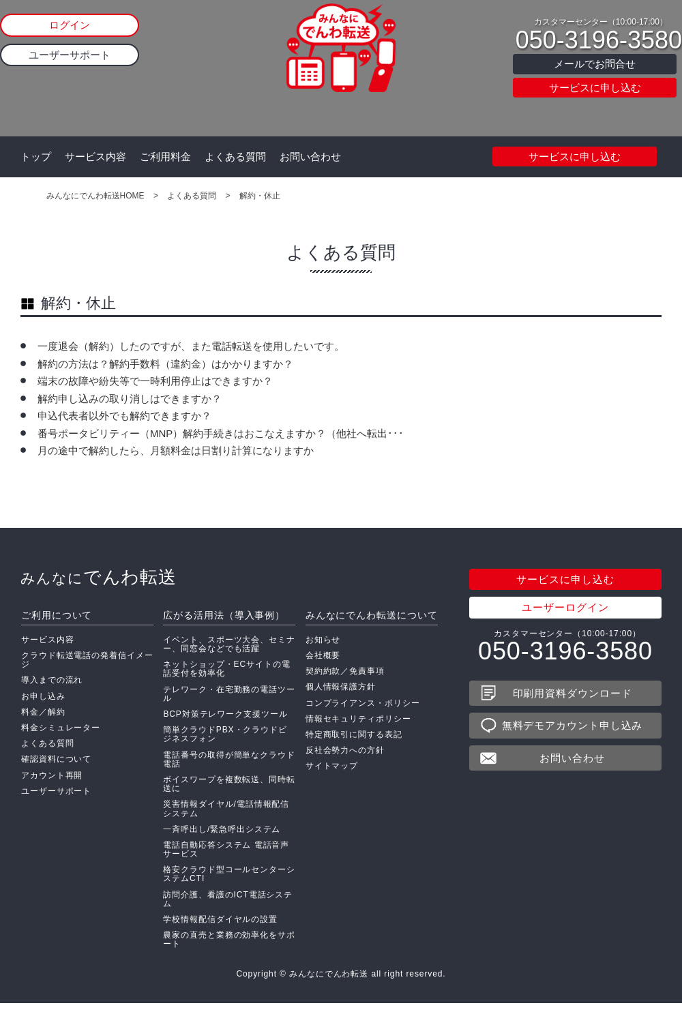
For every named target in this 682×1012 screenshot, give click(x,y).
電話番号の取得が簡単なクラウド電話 (229, 767)
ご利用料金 (165, 156)
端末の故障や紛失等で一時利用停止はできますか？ (155, 381)
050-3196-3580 (599, 40)
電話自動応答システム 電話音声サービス (226, 857)
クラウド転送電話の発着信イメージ (87, 668)
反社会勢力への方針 (345, 758)
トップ (35, 156)
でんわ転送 (98, 585)
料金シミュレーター (60, 736)
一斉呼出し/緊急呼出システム (221, 837)
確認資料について (56, 767)
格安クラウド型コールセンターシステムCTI (229, 882)
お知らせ (323, 648)
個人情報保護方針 (341, 695)
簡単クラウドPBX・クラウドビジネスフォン (225, 742)
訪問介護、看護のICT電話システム (228, 907)
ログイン (69, 25)
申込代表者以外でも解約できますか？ (124, 415)
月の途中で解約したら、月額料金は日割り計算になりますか (176, 450)
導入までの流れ (52, 688)
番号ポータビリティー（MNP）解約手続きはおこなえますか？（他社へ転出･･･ (221, 433)
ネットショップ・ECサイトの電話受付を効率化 (226, 677)
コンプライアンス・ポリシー (363, 711)
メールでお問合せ (595, 64)
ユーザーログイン (565, 615)
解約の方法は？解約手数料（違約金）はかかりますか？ (165, 364)
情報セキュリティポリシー (358, 727)
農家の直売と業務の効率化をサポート (229, 947)
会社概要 (323, 663)
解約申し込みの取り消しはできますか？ (130, 398)
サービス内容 (95, 156)
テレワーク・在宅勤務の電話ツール (229, 702)
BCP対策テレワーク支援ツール (225, 722)
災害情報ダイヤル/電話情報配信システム (226, 816)
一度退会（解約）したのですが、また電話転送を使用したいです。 (191, 346)
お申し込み (43, 704)
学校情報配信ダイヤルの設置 (220, 927)
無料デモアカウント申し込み (572, 733)
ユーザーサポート (69, 55)
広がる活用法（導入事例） (224, 623)
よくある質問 (235, 156)
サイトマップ (332, 774)
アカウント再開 (52, 783)
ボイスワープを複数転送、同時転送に (229, 792)
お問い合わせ (310, 156)
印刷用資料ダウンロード (572, 701)
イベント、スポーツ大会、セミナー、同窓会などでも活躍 (229, 652)
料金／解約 (43, 720)
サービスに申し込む (595, 87)
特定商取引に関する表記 (354, 742)
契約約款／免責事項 (345, 679)
